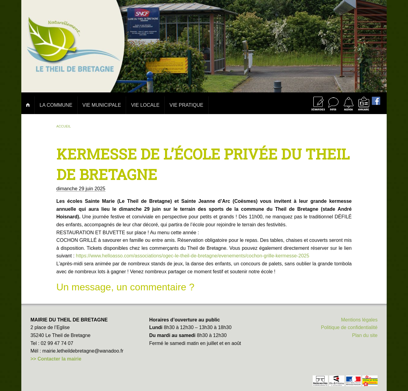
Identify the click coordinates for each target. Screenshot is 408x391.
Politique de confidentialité (349, 327)
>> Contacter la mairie (55, 358)
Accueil (63, 126)
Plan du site (365, 335)
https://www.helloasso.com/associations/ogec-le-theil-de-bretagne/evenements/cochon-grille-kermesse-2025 (192, 255)
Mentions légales (359, 319)
